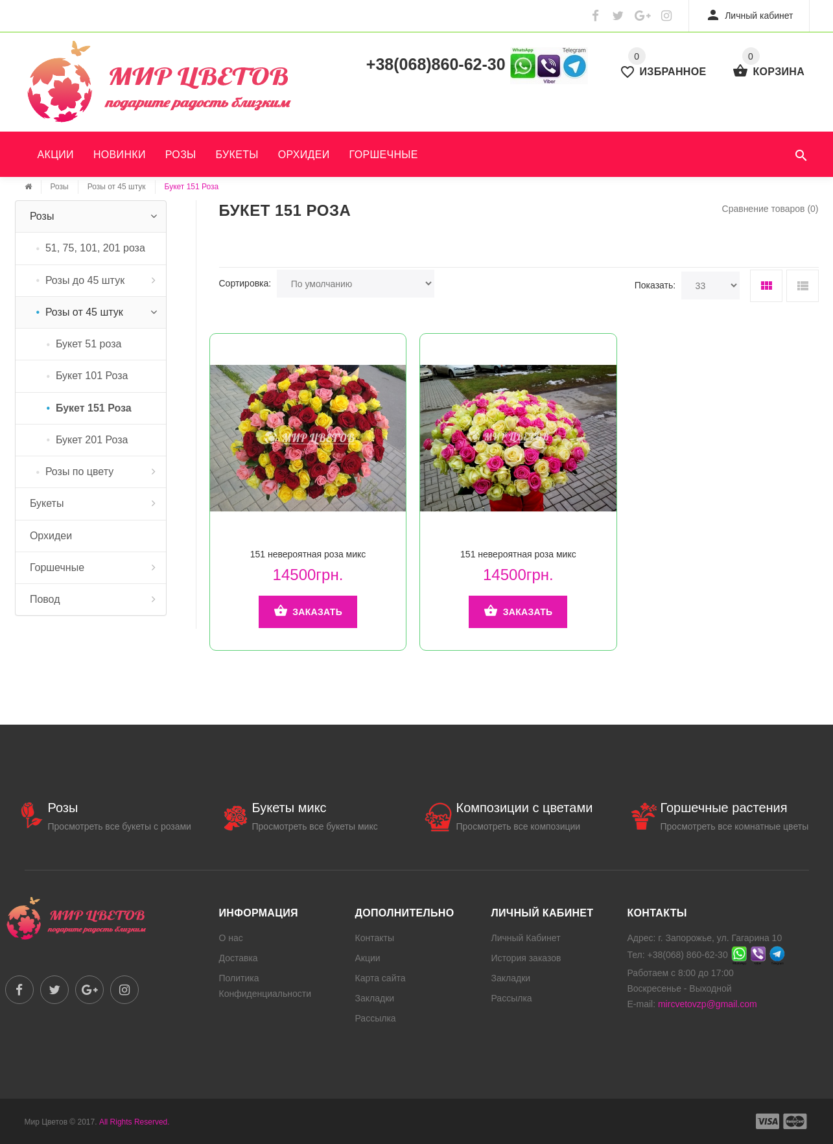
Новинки (119, 154)
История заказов (526, 958)
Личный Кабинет (526, 938)
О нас (231, 938)
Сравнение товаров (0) (770, 209)
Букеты (237, 154)
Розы (180, 154)
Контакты (374, 938)
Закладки (375, 998)
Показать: (655, 285)
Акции (56, 154)
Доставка (238, 958)
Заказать (308, 612)
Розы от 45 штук (117, 186)
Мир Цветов (46, 1121)
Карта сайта (380, 978)
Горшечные (383, 154)
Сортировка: (245, 283)
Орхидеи (304, 154)
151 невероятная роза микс (308, 554)
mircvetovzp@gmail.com (707, 1004)
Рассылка (375, 1018)
